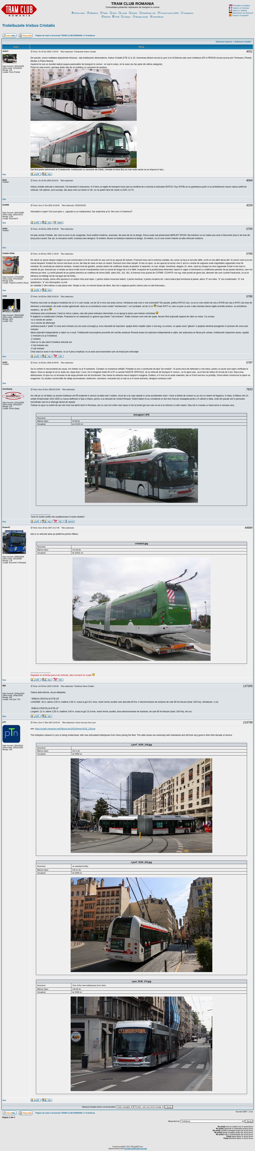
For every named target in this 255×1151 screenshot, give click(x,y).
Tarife (104, 13)
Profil (115, 17)
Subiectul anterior (224, 42)
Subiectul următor (243, 42)
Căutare (126, 17)
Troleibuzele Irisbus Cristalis (28, 25)
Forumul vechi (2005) (168, 13)
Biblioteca (92, 13)
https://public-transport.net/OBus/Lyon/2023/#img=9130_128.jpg (65, 728)
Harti (113, 13)
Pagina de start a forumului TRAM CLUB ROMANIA (58, 35)
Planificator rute (147, 13)
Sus (4, 174)
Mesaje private (140, 17)
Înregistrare (187, 13)
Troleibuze (90, 35)
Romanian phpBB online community (135, 1149)
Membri (106, 17)
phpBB (122, 1147)
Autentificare (157, 17)
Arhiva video (78, 13)
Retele (133, 13)
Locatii (123, 13)
